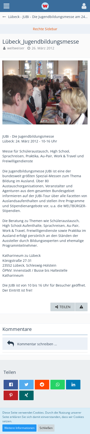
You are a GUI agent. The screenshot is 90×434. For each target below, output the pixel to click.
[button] (6, 6)
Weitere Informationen (19, 428)
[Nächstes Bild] (80, 92)
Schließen (46, 428)
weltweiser (15, 48)
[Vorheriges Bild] (9, 92)
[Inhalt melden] (81, 307)
